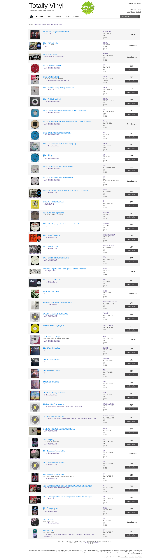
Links (140, 557)
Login (139, 9)
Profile (105, 290)
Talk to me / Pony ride (57, 416)
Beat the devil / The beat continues (61, 302)
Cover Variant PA (77, 534)
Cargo (105, 428)
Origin (56, 24)
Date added (49, 24)
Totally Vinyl (46, 5)
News (133, 12)
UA (104, 439)
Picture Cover (52, 90)
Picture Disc (78, 406)
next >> (96, 543)
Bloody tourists (52, 54)
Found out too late (52, 508)
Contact (138, 12)
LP (50, 34)
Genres (76, 17)
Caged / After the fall (54, 235)
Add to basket (131, 70)
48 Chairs (46, 313)
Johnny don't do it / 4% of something (59, 132)
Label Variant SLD (88, 534)
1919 (44, 235)
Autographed (48, 56)
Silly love (50, 155)
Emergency (50, 440)
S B (104, 201)
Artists (49, 17)
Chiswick (106, 212)
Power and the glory (58, 201)
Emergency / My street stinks (56, 451)
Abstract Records (108, 246)
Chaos (105, 268)
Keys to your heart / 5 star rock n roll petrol (65, 224)
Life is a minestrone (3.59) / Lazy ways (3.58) (62, 144)
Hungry (58, 337)
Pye (104, 336)
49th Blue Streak (48, 326)
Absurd (105, 313)
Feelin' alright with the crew (55, 474)
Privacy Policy (124, 557)
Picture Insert (52, 80)
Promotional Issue (54, 67)
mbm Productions (108, 325)
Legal (136, 557)
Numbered (60, 406)
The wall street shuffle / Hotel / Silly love (60, 166)
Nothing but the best (58, 393)
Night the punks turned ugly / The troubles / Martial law (69, 269)
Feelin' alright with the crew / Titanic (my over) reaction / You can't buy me (69, 485)
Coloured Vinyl (75, 418)
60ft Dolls (46, 404)
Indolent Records (108, 403)
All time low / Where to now (55, 280)
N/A (104, 257)
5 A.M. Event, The (48, 337)
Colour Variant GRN (54, 534)
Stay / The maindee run (57, 404)
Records (39, 17)
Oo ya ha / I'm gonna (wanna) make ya (63, 428)
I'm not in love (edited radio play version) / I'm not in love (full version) (69, 121)
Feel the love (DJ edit (54, 99)
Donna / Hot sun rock (54, 65)
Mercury (105, 42)
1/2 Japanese (47, 32)
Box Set (46, 34)
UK (104, 65)
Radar (105, 507)
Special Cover (59, 56)
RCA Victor (106, 359)
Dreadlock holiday (53, 76)
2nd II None (46, 291)
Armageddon (107, 31)
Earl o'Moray (56, 370)
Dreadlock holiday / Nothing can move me (61, 88)
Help (128, 12)
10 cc (45, 43)
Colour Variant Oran (63, 418)
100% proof (46, 201)
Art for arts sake (53, 43)
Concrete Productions (110, 302)
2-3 (44, 280)
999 (44, 440)
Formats (58, 17)
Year (60, 24)
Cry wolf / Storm (53, 246)
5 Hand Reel (47, 348)
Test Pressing (52, 259)
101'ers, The (47, 213)
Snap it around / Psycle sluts (59, 313)
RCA (104, 370)
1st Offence (46, 269)
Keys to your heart (58, 213)
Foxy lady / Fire (60, 326)
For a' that (55, 382)
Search (139, 16)
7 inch (45, 47)
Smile (105, 190)
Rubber (105, 347)
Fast (104, 279)
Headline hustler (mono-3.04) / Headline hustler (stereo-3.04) (67, 110)
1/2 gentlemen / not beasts (61, 32)
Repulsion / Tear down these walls (58, 257)
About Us (131, 557)
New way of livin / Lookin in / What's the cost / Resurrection (70, 190)
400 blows (46, 302)
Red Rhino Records (109, 234)
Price (43, 24)
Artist (35, 24)
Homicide (50, 519)
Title (39, 24)
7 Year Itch (46, 428)
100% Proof (47, 190)
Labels (67, 17)
